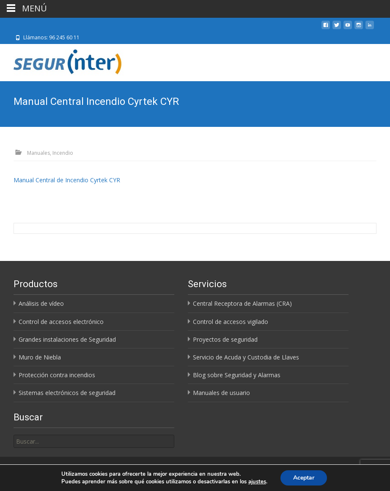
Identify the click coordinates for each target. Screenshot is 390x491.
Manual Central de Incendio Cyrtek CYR (67, 180)
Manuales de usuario (221, 393)
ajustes (257, 482)
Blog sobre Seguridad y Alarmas (236, 375)
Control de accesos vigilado (230, 322)
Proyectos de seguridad (225, 339)
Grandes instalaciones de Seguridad (67, 339)
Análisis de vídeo (41, 303)
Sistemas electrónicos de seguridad (67, 393)
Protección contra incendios (57, 375)
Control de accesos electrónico (61, 322)
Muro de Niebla (40, 357)
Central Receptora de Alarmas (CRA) (242, 303)
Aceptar (303, 478)
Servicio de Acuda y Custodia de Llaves (246, 357)
